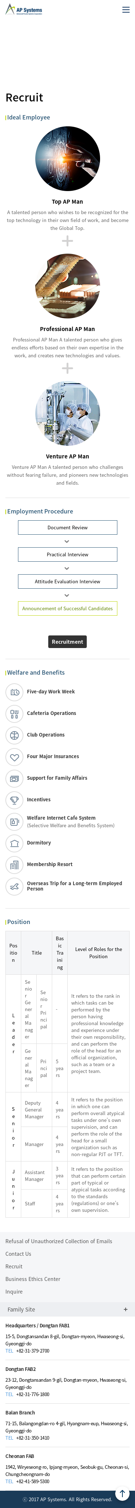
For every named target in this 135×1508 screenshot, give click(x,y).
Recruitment (67, 641)
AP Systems (23, 6)
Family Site (67, 1309)
